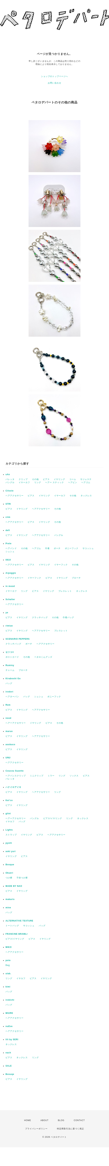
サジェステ (86, 479)
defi (8, 530)
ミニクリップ (36, 775)
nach (8, 1052)
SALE (9, 1066)
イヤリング (59, 479)
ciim (8, 517)
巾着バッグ (68, 617)
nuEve (9, 1026)
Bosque (10, 864)
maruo (9, 731)
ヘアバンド (11, 548)
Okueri (9, 873)
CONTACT (79, 1120)
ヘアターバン (12, 696)
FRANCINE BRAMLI (17, 934)
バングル (10, 482)
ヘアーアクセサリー (16, 723)
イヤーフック (61, 564)
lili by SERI (12, 1039)
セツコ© (10, 652)
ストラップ (11, 835)
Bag (8, 965)
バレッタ (10, 479)
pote (8, 960)
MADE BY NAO (14, 886)
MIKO (9, 947)
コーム (72, 479)
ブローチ (76, 578)
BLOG (61, 1120)
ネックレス (86, 495)
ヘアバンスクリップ (16, 775)
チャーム (10, 670)
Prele (8, 543)
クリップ (23, 479)
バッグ (9, 683)
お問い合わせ (54, 83)
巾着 (47, 548)
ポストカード (12, 657)
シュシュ (10, 551)
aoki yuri (11, 851)
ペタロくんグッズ (43, 657)
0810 (8, 560)
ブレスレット (65, 591)
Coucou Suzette (15, 771)
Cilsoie (9, 491)
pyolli (9, 843)
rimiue (9, 626)
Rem (8, 705)
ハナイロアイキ (13, 787)
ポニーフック (71, 548)
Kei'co (9, 800)
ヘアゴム (85, 482)
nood (8, 718)
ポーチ (57, 548)
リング (37, 482)
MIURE (9, 1013)
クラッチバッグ (40, 617)
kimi (8, 987)
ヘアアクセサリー (15, 495)
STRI (8, 504)
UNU (8, 757)
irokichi (10, 1000)
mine (8, 907)
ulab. (8, 973)
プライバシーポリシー (36, 1128)
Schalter (10, 599)
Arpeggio (11, 573)
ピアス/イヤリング (52, 818)
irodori (9, 692)
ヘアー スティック (54, 482)
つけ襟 (9, 878)
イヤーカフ (24, 482)
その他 (35, 479)
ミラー (51, 775)
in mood (10, 586)
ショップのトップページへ (54, 76)
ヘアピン (72, 482)
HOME (27, 1120)
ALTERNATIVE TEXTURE (19, 921)
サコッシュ (88, 548)
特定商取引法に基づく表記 (70, 1128)
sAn (8, 474)
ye (7, 612)
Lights (9, 830)
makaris (10, 899)
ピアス (46, 479)
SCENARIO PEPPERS (18, 639)
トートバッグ (12, 925)
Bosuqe (10, 1074)
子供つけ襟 (22, 878)
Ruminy (10, 665)
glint (8, 813)
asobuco (10, 744)
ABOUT (44, 1120)
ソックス (74, 775)
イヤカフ (10, 821)
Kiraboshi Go (13, 678)
